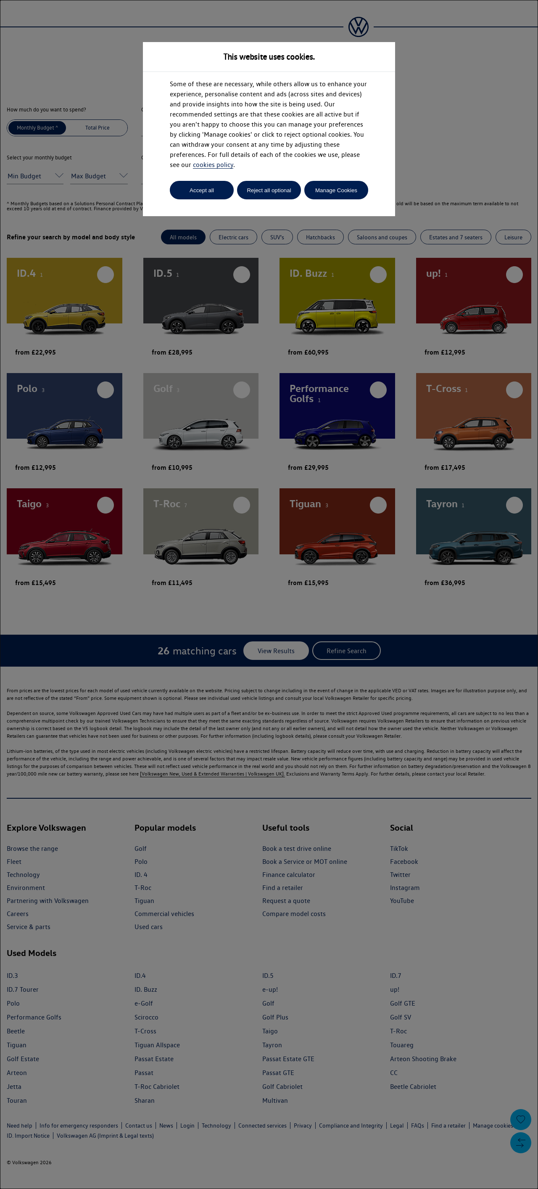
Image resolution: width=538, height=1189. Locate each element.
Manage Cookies (336, 190)
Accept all (202, 190)
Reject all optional (269, 190)
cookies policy (213, 165)
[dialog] (269, 594)
